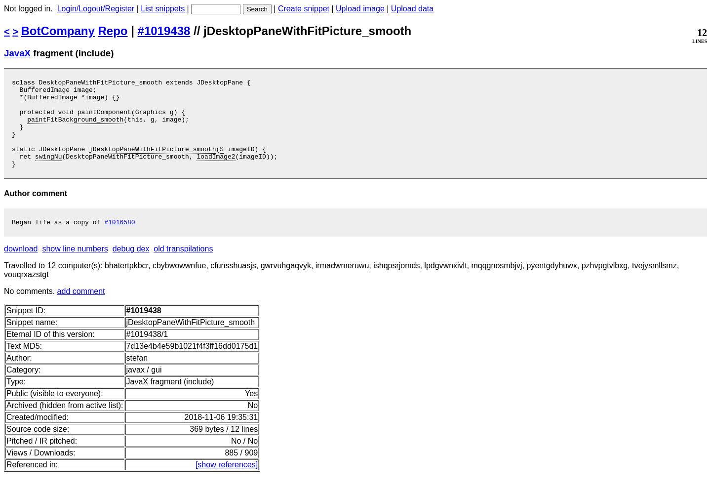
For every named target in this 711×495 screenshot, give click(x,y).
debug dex (131, 268)
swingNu (48, 172)
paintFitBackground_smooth (75, 128)
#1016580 (119, 241)
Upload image (360, 8)
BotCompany (58, 31)
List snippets (163, 8)
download (21, 268)
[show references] (227, 484)
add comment (81, 310)
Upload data (412, 8)
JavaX (17, 53)
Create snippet (303, 8)
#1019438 (164, 31)
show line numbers (75, 268)
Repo (113, 31)
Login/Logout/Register (96, 8)
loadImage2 (216, 172)
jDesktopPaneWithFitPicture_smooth (152, 163)
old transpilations (183, 268)
